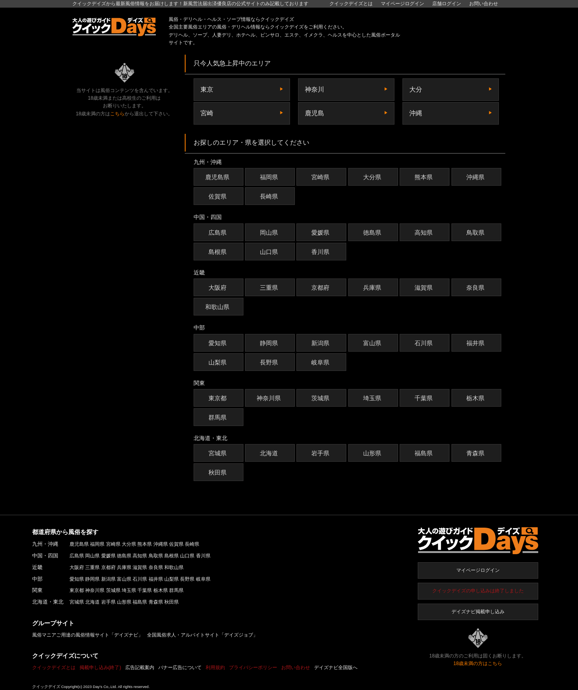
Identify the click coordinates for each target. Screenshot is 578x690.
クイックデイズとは (351, 3)
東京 (206, 89)
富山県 (373, 343)
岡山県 (270, 232)
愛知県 (218, 343)
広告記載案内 (139, 667)
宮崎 (206, 113)
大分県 (373, 177)
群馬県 (218, 417)
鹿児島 (314, 113)
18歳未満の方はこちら (477, 663)
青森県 (476, 453)
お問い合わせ (483, 3)
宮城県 (218, 453)
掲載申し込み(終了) (100, 667)
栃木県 (476, 398)
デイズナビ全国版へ (335, 667)
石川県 (425, 343)
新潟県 (321, 343)
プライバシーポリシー (253, 667)
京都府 (321, 287)
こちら (117, 114)
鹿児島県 (218, 177)
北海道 (270, 453)
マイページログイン (478, 570)
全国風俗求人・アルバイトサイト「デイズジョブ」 (202, 635)
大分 (415, 89)
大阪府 (218, 287)
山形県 (373, 453)
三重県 (270, 287)
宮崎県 (321, 177)
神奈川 (314, 89)
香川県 (321, 251)
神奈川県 (270, 398)
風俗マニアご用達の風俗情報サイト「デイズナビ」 (87, 635)
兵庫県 (373, 287)
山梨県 (218, 362)
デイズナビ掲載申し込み (477, 611)
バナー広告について (180, 667)
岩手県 (321, 453)
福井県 (476, 343)
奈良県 (476, 287)
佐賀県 (218, 196)
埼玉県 (373, 398)
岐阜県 (321, 362)
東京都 (218, 398)
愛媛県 (321, 232)
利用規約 (215, 667)
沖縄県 (476, 177)
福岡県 (270, 177)
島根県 (218, 251)
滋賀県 (425, 287)
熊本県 (425, 177)
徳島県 (373, 232)
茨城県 (321, 398)
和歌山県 (218, 306)
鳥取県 (476, 232)
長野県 (270, 362)
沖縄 (415, 113)
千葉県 (425, 398)
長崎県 (270, 196)
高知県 (425, 232)
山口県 (270, 251)
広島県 (218, 232)
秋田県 (218, 472)
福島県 (425, 453)
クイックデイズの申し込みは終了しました (478, 591)
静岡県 (270, 343)
